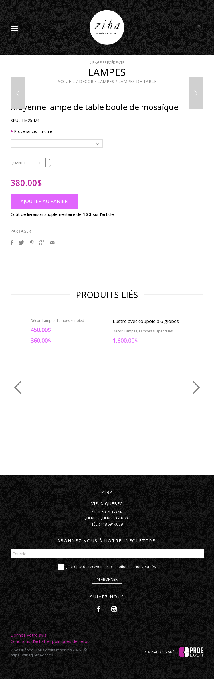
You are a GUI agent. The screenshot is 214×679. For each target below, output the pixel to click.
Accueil (66, 81)
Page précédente (107, 62)
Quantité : (20, 162)
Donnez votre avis (29, 635)
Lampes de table (137, 81)
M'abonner (107, 579)
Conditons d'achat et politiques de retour (51, 641)
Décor (86, 81)
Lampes (106, 81)
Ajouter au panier (44, 201)
